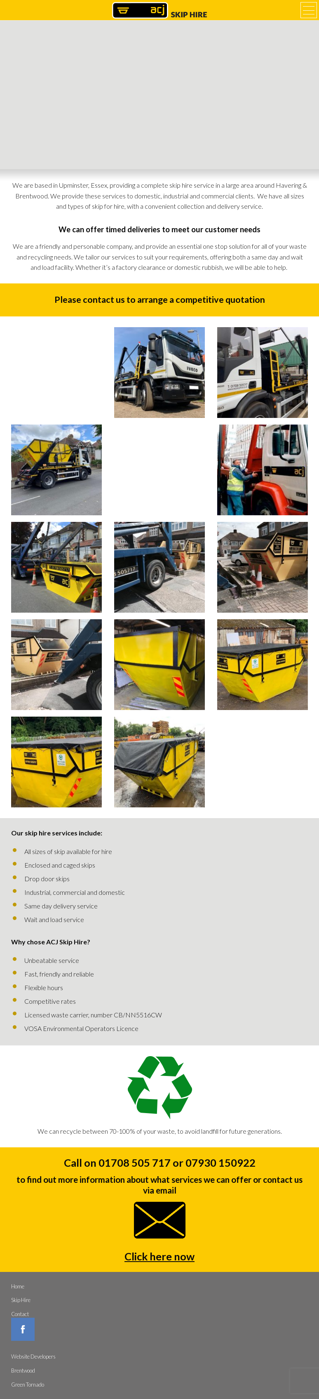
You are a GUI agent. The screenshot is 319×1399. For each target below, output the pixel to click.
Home (17, 1286)
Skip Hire (20, 1300)
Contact (20, 1314)
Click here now (159, 1256)
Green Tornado (27, 1384)
